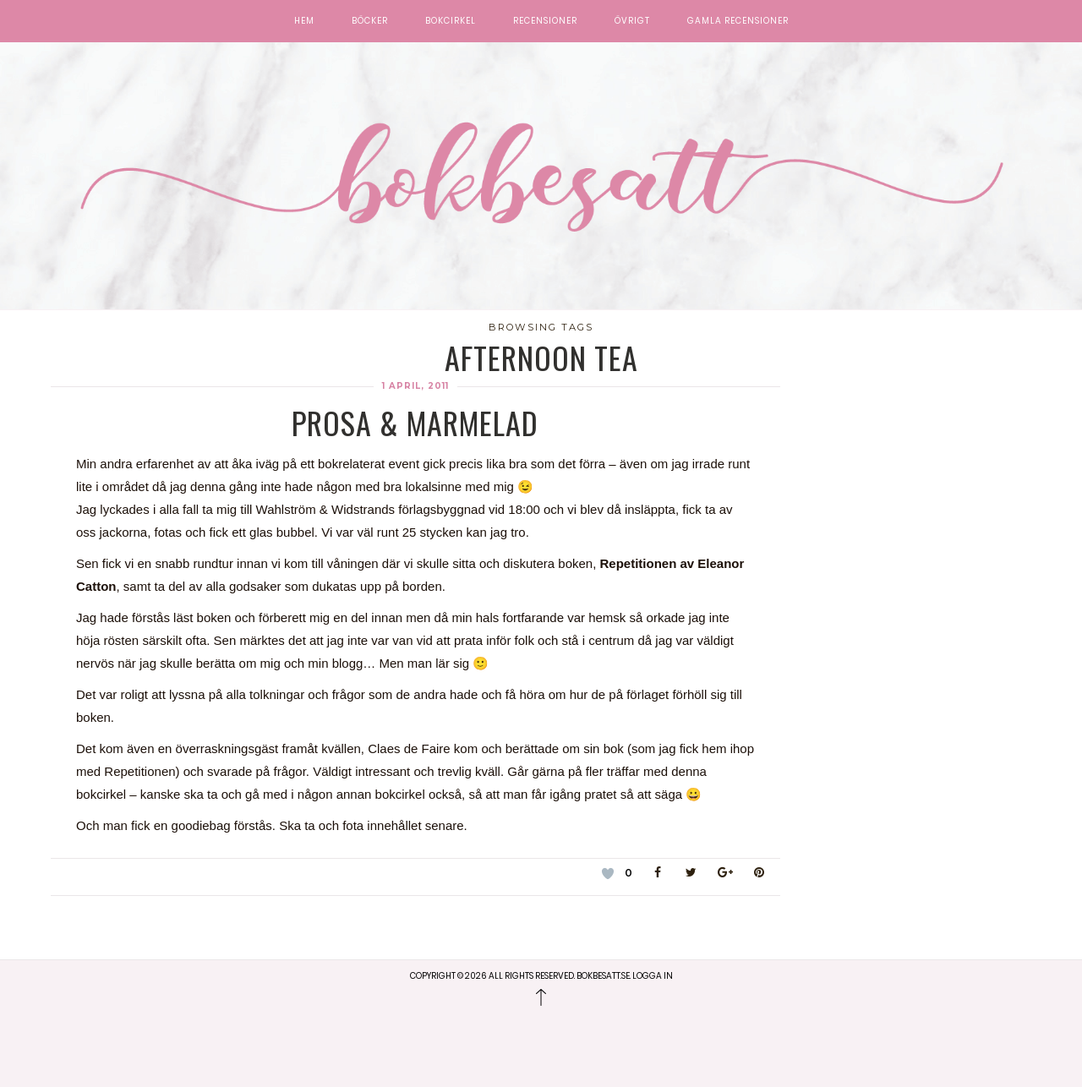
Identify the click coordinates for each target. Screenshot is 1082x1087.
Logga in (652, 976)
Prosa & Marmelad (415, 422)
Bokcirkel (450, 21)
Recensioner (545, 21)
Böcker (370, 21)
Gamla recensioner (738, 21)
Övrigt (632, 21)
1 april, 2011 (415, 385)
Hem (304, 21)
